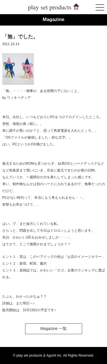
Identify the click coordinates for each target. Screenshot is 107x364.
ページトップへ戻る (87, 344)
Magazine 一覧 (53, 328)
